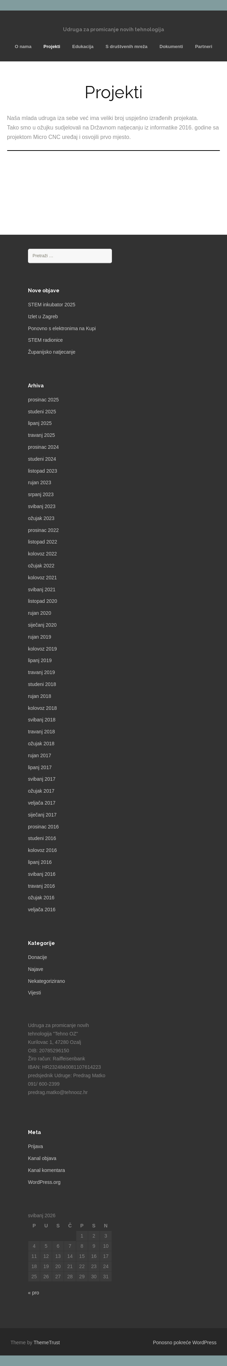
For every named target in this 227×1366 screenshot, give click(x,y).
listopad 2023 (42, 471)
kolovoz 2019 (42, 649)
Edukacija (82, 46)
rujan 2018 (39, 696)
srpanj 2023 (41, 494)
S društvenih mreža (127, 46)
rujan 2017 (39, 755)
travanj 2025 (41, 435)
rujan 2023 (39, 482)
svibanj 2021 (42, 589)
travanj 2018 (41, 731)
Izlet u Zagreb (43, 316)
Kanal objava (42, 1158)
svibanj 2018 (42, 719)
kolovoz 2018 (42, 708)
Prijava (35, 1146)
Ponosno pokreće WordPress (185, 1342)
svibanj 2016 (42, 874)
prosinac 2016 (43, 826)
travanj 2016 (41, 886)
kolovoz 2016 (42, 850)
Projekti (51, 46)
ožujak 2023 (41, 518)
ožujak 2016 (41, 897)
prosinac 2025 (43, 399)
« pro (33, 1292)
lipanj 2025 (40, 423)
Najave (35, 969)
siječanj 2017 (42, 815)
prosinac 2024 (43, 447)
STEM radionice (45, 340)
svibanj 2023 (42, 506)
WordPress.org (44, 1182)
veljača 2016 (42, 909)
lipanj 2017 (40, 767)
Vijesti (34, 992)
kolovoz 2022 (42, 554)
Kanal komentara (46, 1170)
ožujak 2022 (41, 565)
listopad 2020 (42, 601)
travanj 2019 (41, 672)
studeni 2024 (42, 459)
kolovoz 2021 (42, 577)
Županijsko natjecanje (51, 352)
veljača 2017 (42, 803)
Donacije (37, 957)
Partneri (203, 46)
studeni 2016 (42, 838)
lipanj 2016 (40, 862)
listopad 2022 (42, 542)
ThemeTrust (47, 1342)
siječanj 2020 (42, 625)
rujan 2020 (39, 613)
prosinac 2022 (43, 530)
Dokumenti (171, 46)
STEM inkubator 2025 (51, 304)
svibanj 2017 (42, 779)
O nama (23, 46)
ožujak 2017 (41, 791)
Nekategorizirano (46, 981)
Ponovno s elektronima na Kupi (62, 328)
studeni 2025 (42, 411)
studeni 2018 (42, 684)
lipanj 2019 (40, 660)
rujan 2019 (39, 637)
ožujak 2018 (41, 743)
